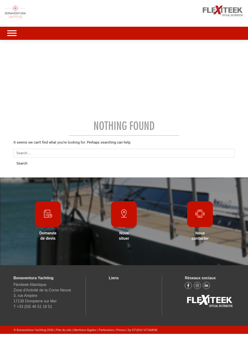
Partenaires (106, 330)
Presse (121, 330)
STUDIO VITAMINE (144, 330)
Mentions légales (85, 330)
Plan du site (64, 330)
